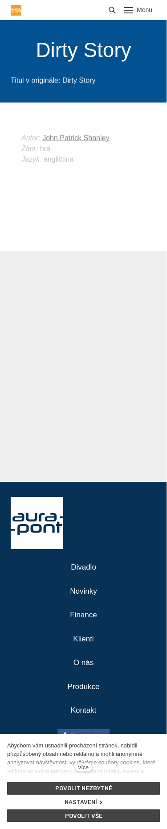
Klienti (83, 639)
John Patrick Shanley (75, 148)
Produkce (84, 686)
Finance (83, 615)
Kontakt (84, 710)
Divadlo (83, 567)
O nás (83, 662)
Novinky (83, 591)
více (83, 767)
